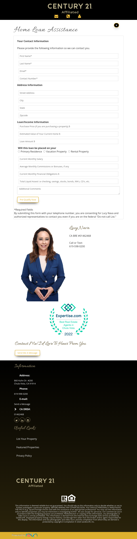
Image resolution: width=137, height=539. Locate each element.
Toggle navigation (5, 4)
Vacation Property (55, 151)
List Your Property (26, 439)
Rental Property (78, 151)
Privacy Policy (24, 455)
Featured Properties (27, 447)
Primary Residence (30, 151)
